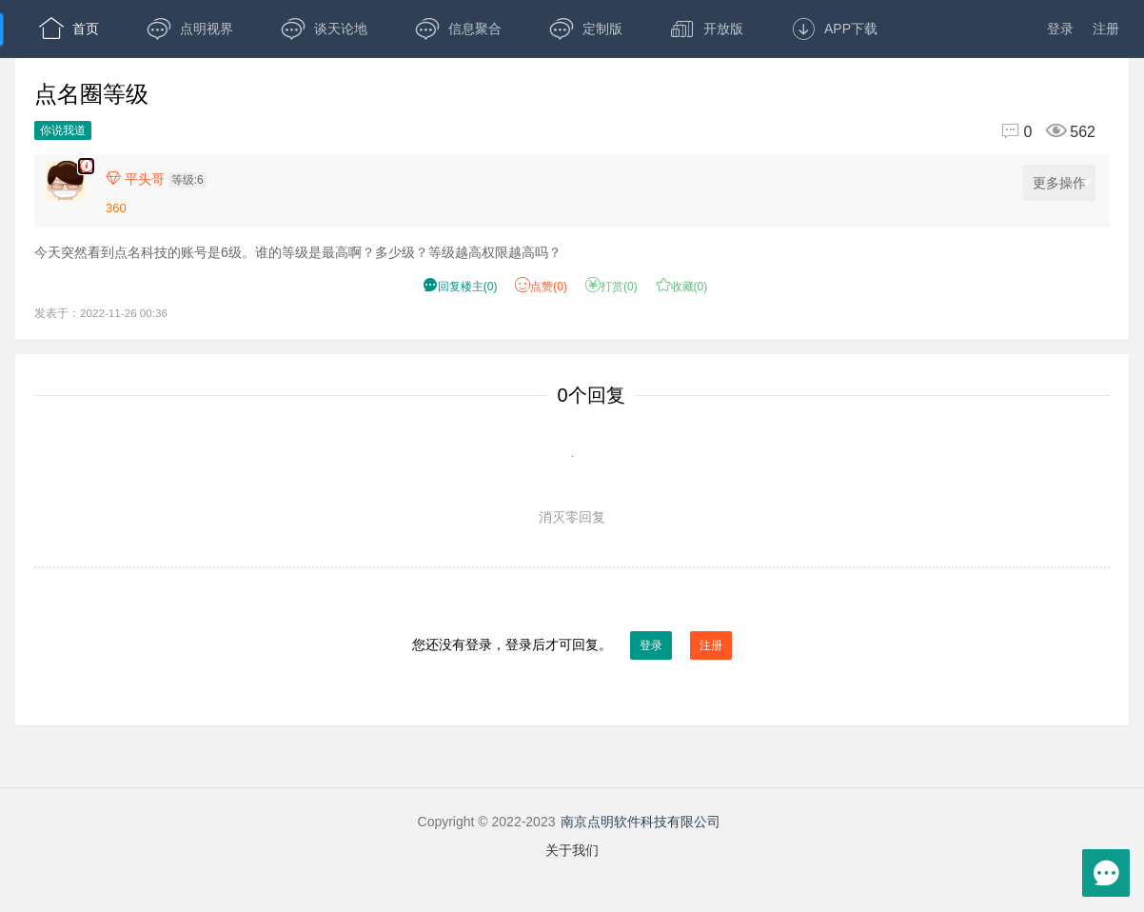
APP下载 (834, 28)
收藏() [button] (682, 286)
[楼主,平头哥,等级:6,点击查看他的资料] (161, 179)
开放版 (706, 28)
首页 (69, 28)
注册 (1106, 28)
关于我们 (572, 850)
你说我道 (63, 130)
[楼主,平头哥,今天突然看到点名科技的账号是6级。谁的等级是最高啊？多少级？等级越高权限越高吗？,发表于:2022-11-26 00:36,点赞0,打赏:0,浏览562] (86, 166)
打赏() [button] (611, 286)
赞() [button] (541, 286)
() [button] (460, 286)
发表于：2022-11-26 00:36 (101, 313)
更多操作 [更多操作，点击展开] (1063, 183)
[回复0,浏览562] (1040, 132)
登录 (1060, 28)
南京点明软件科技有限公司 (640, 821)
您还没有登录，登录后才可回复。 (572, 645)
